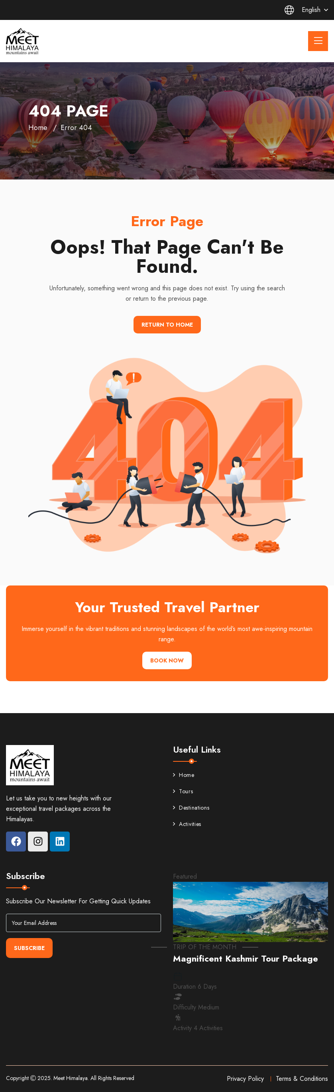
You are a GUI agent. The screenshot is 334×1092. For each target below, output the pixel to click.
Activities (187, 824)
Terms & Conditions (302, 1078)
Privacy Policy (245, 1078)
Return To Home (167, 325)
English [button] (302, 10)
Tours (183, 791)
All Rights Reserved (112, 1078)
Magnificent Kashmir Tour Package (245, 958)
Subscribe (29, 948)
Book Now (167, 660)
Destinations (191, 808)
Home (37, 127)
